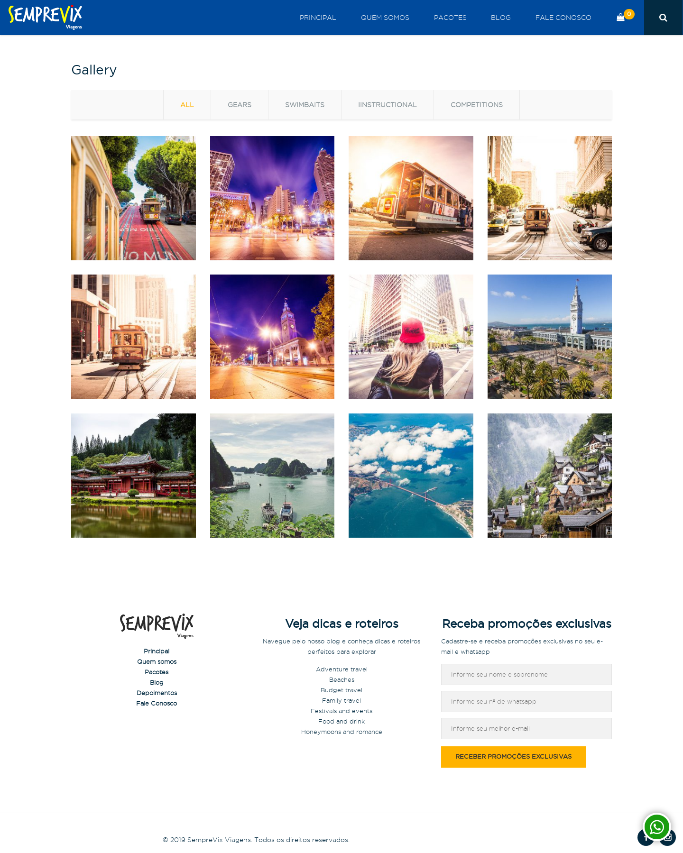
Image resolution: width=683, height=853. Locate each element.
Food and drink (341, 721)
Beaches (341, 679)
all (187, 105)
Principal (345, 17)
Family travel (341, 700)
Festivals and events (341, 710)
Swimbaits (304, 105)
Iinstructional (387, 105)
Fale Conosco (566, 17)
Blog (510, 17)
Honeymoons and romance (341, 731)
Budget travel (341, 690)
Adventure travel (342, 669)
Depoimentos (157, 692)
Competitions (477, 105)
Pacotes (465, 17)
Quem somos (406, 17)
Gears (239, 105)
